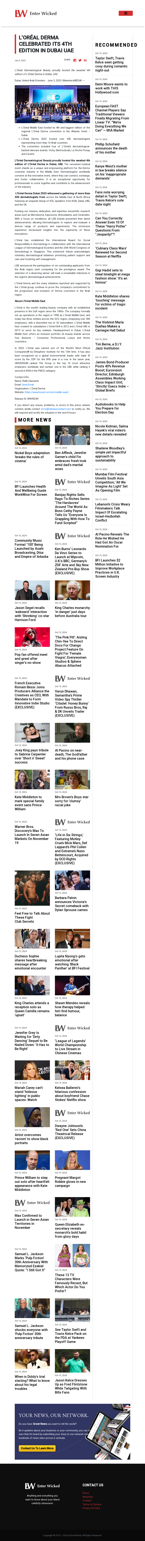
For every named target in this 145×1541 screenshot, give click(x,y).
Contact (87, 1500)
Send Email (28, 384)
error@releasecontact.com (56, 408)
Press (86, 1493)
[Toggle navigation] (126, 13)
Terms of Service (92, 1504)
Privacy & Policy (91, 1508)
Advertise (88, 1496)
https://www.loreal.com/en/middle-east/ (47, 392)
